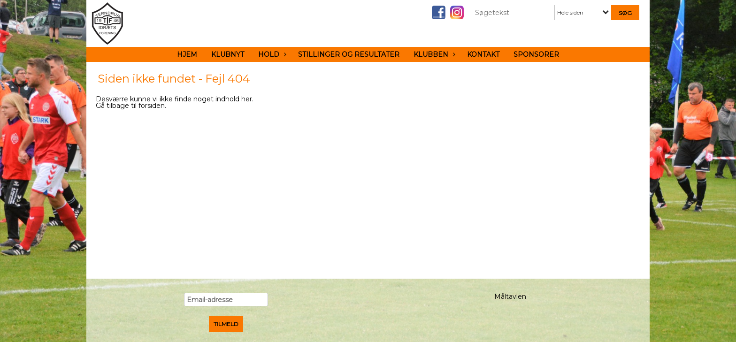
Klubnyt (227, 54)
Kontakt (483, 54)
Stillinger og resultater (348, 54)
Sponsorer (536, 54)
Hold (271, 54)
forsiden (151, 105)
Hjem (187, 54)
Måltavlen (510, 296)
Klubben (433, 54)
